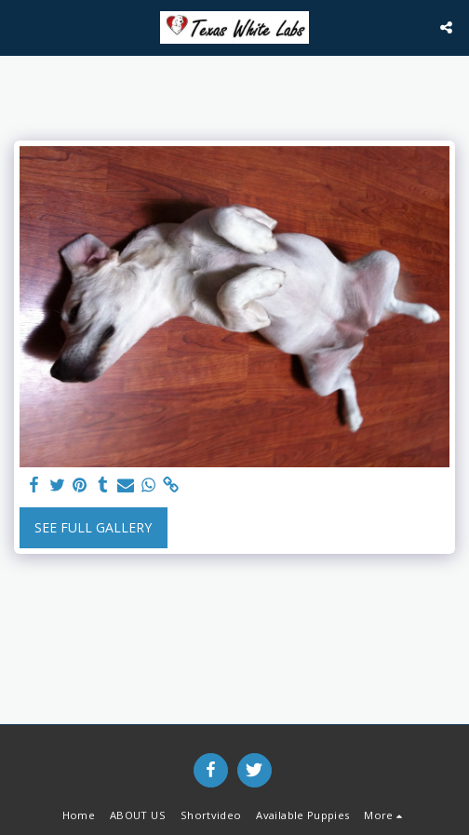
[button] (20, 26)
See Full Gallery (93, 527)
